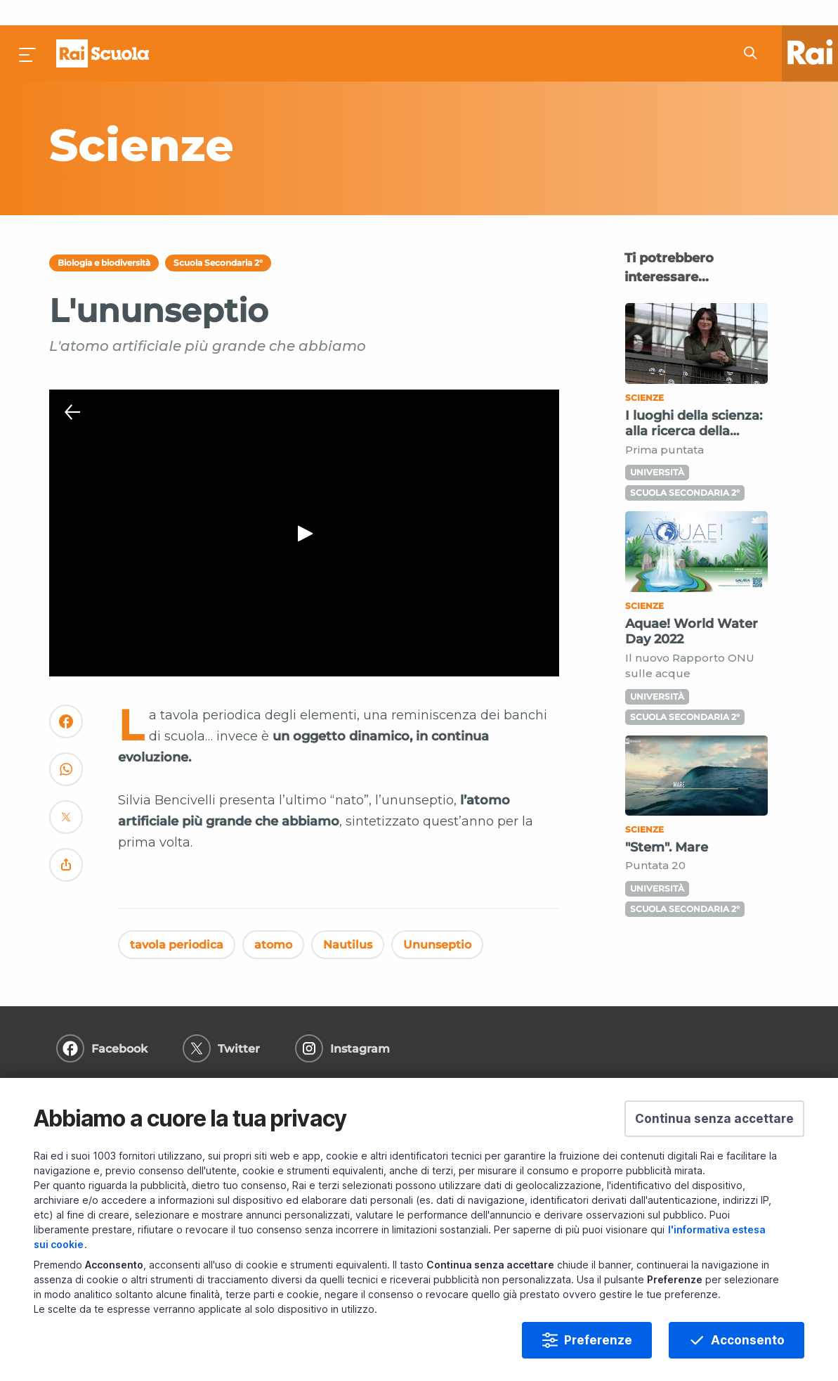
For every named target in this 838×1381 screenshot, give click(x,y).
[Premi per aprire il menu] (28, 28)
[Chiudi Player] (72, 387)
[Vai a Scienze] (295, 119)
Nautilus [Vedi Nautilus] (347, 918)
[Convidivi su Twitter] (66, 797)
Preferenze (598, 1340)
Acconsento (748, 1340)
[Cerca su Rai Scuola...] (754, 28)
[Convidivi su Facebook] (66, 702)
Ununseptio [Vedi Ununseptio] (437, 918)
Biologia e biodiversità (104, 237)
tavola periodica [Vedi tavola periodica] (176, 918)
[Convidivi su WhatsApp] (66, 749)
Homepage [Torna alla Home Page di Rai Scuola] (102, 28)
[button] (714, 1118)
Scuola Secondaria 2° (218, 237)
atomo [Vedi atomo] (273, 918)
